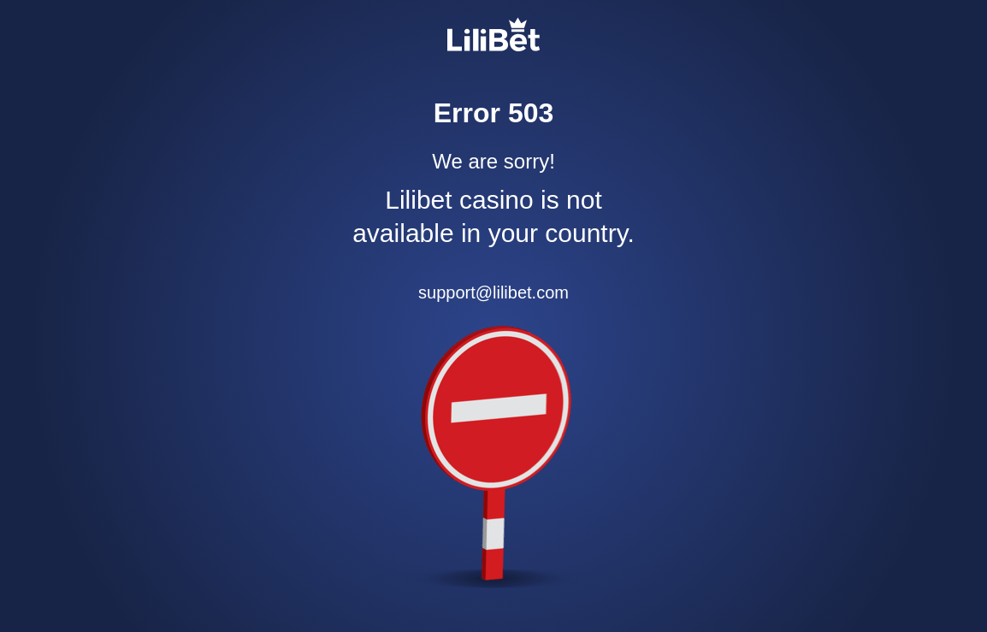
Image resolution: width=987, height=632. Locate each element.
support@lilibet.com (493, 292)
